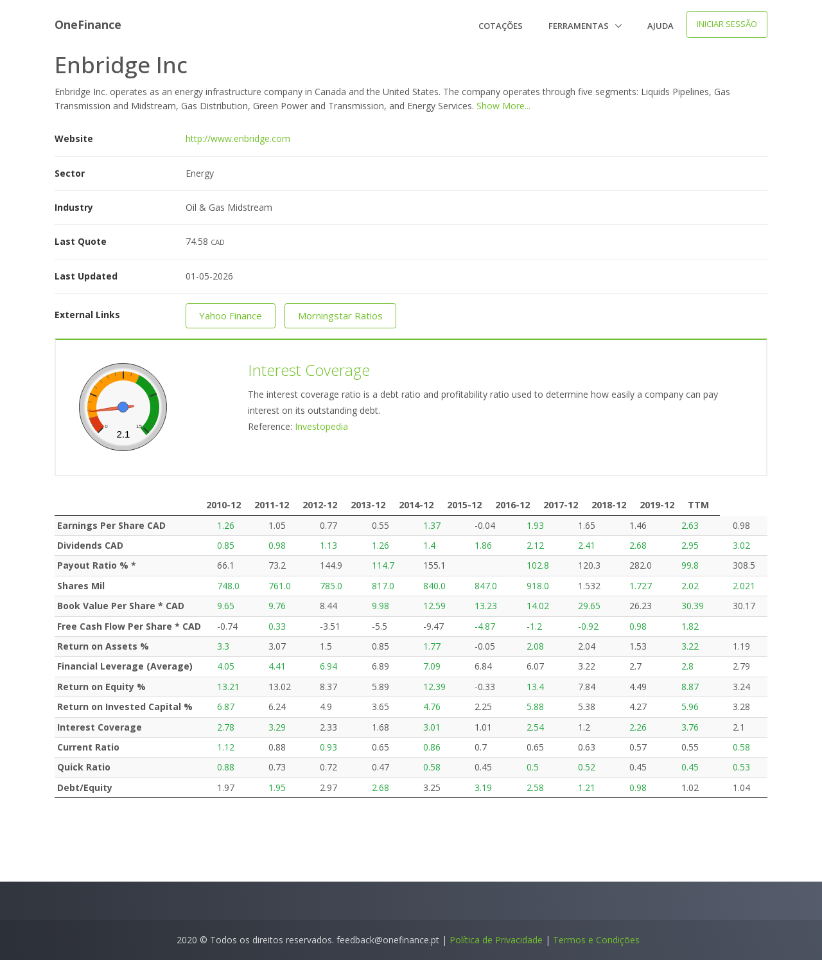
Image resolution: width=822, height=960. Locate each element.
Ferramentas (579, 25)
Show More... (503, 106)
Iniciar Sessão (727, 24)
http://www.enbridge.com (238, 138)
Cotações (500, 25)
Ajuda (660, 25)
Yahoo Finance (230, 315)
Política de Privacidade (496, 940)
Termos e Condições (596, 940)
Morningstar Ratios (340, 315)
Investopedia (321, 426)
